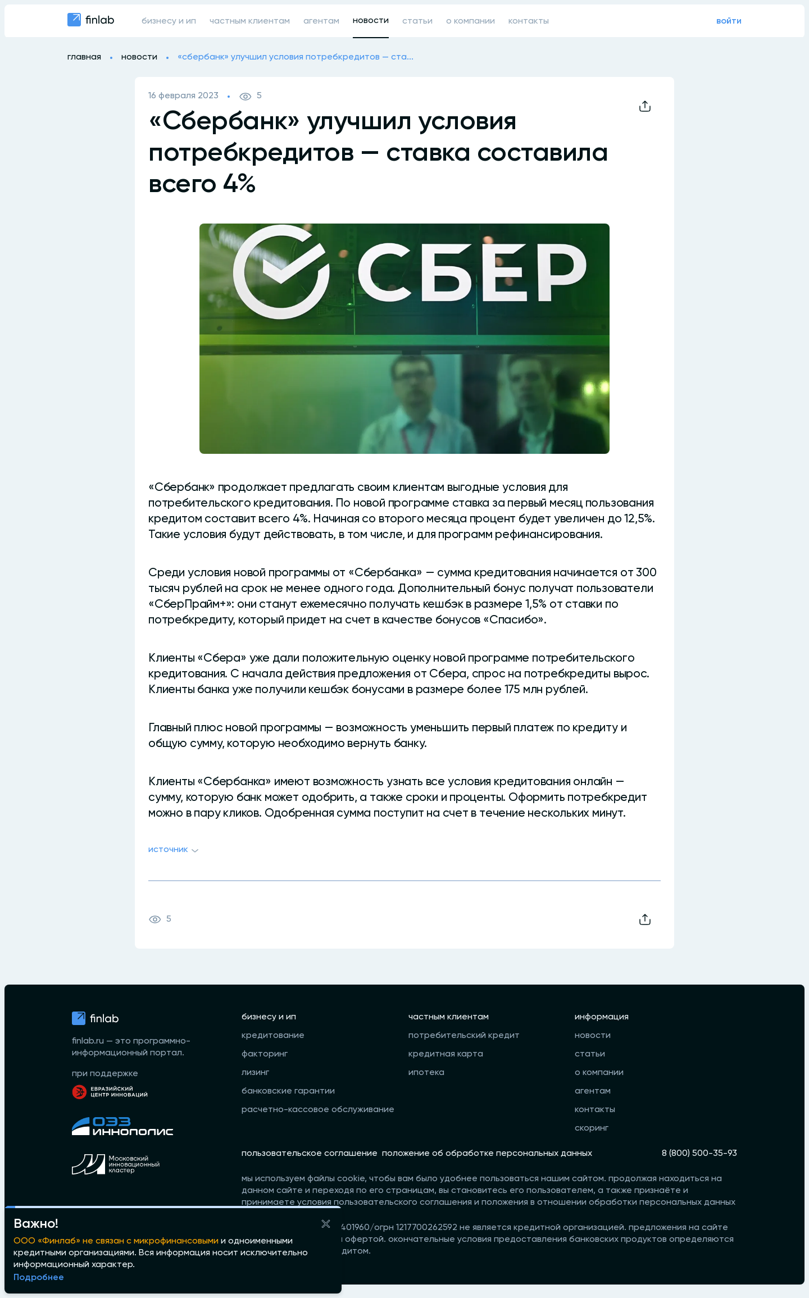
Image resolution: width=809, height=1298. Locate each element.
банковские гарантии (288, 1091)
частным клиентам (250, 21)
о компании (470, 21)
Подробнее (38, 1277)
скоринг (591, 1128)
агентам (321, 21)
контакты (528, 21)
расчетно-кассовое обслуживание (318, 1109)
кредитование (273, 1035)
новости (371, 20)
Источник (175, 851)
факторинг (265, 1054)
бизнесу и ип (169, 21)
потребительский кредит (464, 1035)
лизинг (255, 1072)
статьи (417, 21)
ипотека (426, 1072)
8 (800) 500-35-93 (699, 1153)
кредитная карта (445, 1054)
